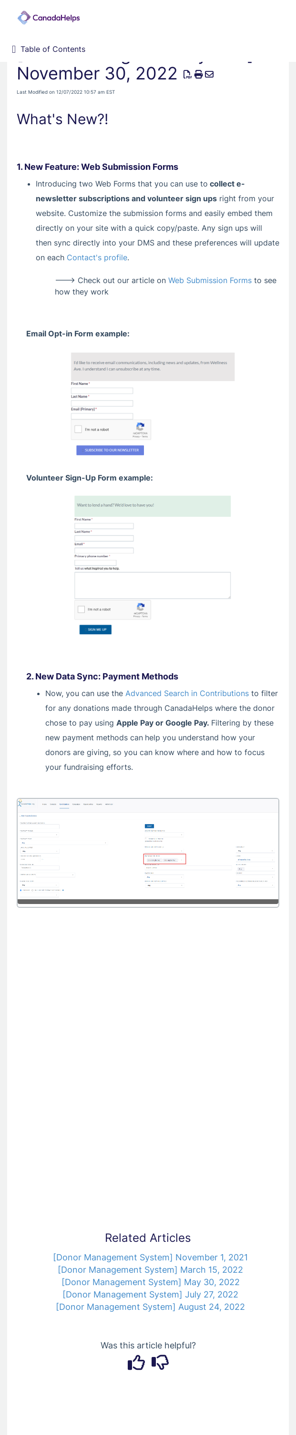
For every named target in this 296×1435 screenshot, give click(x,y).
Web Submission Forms (210, 280)
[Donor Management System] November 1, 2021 (150, 1257)
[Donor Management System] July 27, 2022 (150, 1294)
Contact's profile (97, 257)
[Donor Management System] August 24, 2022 (150, 1307)
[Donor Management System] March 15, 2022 (150, 1270)
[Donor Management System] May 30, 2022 (150, 1282)
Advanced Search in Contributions (187, 693)
